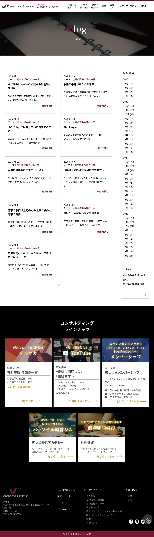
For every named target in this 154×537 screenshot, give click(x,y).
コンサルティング (93, 489)
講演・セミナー (65, 496)
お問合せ (143, 6)
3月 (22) (129, 255)
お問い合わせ (64, 509)
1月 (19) (129, 96)
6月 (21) (129, 131)
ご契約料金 (91, 522)
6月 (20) (129, 187)
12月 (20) (129, 161)
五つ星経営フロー (95, 503)
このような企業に (95, 499)
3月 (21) (129, 87)
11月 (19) (129, 166)
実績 (104, 6)
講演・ (95, 6)
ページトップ (147, 519)
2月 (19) (129, 203)
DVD (130, 499)
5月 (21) (129, 191)
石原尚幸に (72, 6)
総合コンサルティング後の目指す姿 (104, 511)
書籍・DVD (113, 6)
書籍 (130, 495)
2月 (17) (129, 91)
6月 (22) (129, 242)
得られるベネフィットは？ (99, 507)
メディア (124, 6)
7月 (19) (129, 238)
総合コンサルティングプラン (100, 515)
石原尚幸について (66, 489)
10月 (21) (129, 226)
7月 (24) (129, 182)
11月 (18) (129, 110)
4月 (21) (129, 83)
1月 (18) (129, 207)
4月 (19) (129, 251)
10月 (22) (129, 114)
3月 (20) (129, 143)
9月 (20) (129, 118)
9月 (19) (129, 174)
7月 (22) (129, 126)
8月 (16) (129, 122)
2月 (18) (129, 147)
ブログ (133, 6)
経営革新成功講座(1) (133, 283)
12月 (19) (129, 105)
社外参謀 (90, 495)
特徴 (88, 518)
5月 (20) (129, 135)
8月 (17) (129, 178)
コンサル (84, 6)
